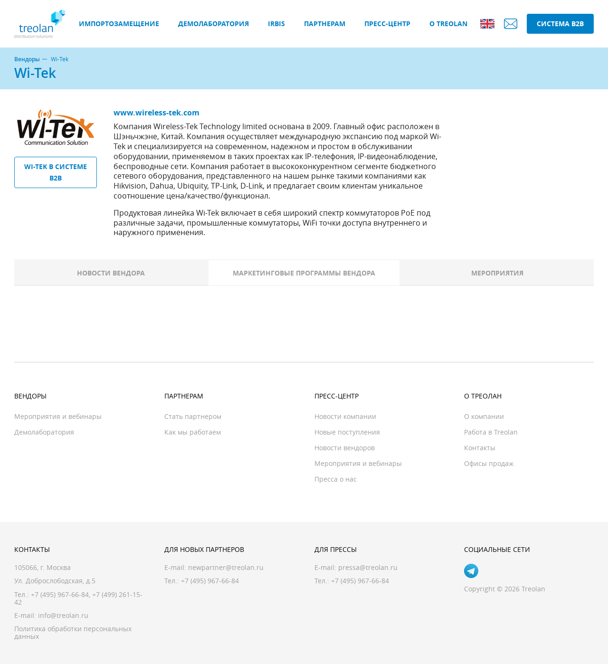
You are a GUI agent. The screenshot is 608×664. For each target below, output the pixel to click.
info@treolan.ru (63, 615)
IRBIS (276, 23)
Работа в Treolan (491, 431)
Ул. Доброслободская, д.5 (54, 580)
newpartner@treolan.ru (226, 567)
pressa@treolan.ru (368, 567)
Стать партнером (192, 416)
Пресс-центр (387, 23)
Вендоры (27, 59)
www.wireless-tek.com (157, 112)
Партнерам (324, 23)
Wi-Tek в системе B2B (55, 172)
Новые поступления (347, 431)
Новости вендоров (344, 447)
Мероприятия (497, 272)
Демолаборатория (213, 23)
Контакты (479, 447)
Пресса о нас (335, 479)
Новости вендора (111, 272)
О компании (484, 416)
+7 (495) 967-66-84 (60, 594)
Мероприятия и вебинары (58, 416)
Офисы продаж (488, 463)
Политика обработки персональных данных (73, 632)
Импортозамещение (119, 23)
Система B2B (560, 23)
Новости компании (345, 416)
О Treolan (448, 23)
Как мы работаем (192, 431)
